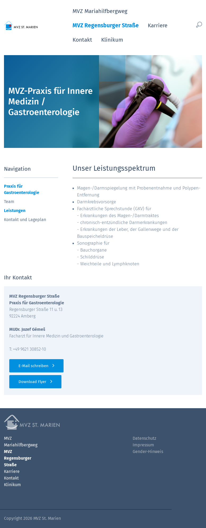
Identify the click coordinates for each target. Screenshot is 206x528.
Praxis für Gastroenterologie (21, 189)
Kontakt (82, 39)
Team (9, 201)
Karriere (157, 25)
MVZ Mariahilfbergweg (100, 11)
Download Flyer (32, 381)
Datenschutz (144, 438)
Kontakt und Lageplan (25, 219)
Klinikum (112, 39)
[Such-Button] (197, 24)
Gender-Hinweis (148, 451)
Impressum (143, 444)
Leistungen (14, 210)
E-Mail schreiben (33, 365)
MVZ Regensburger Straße (106, 25)
